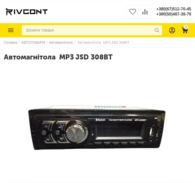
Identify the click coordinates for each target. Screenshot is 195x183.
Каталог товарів (10, 30)
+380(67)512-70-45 (173, 9)
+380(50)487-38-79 (173, 14)
